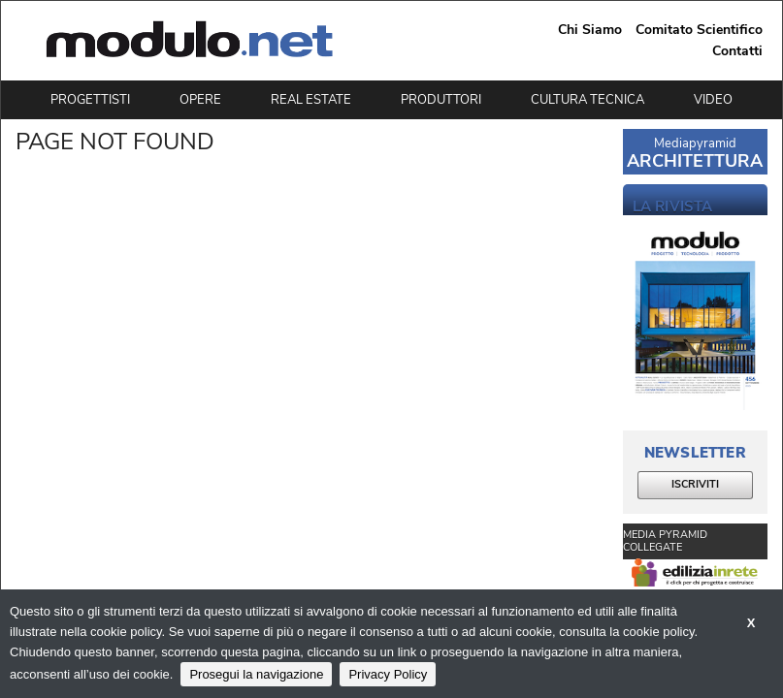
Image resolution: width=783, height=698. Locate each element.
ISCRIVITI (695, 484)
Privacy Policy (387, 674)
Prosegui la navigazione (256, 674)
